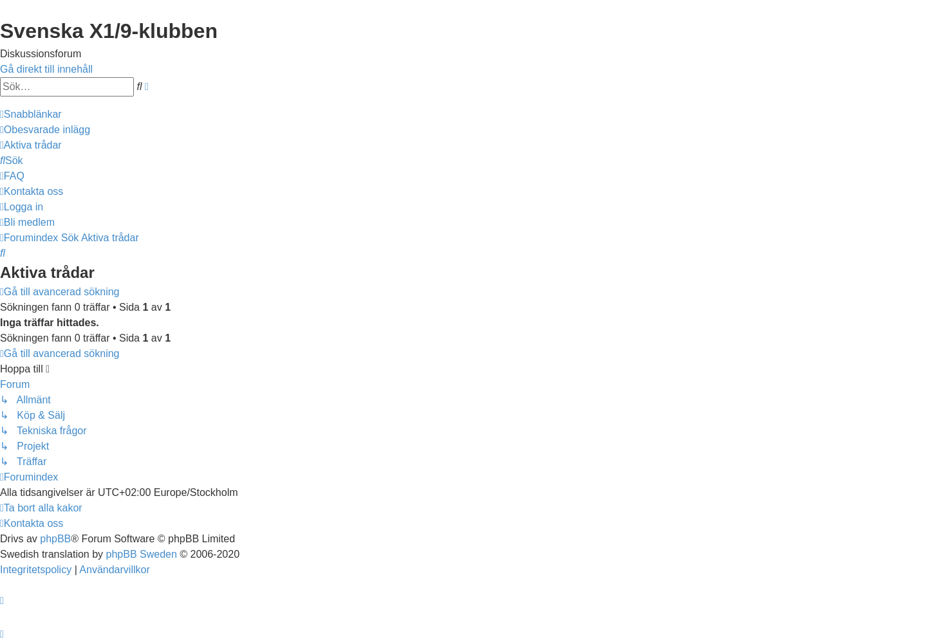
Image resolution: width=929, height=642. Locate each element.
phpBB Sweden (141, 554)
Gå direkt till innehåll (46, 69)
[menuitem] (45, 129)
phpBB (55, 538)
